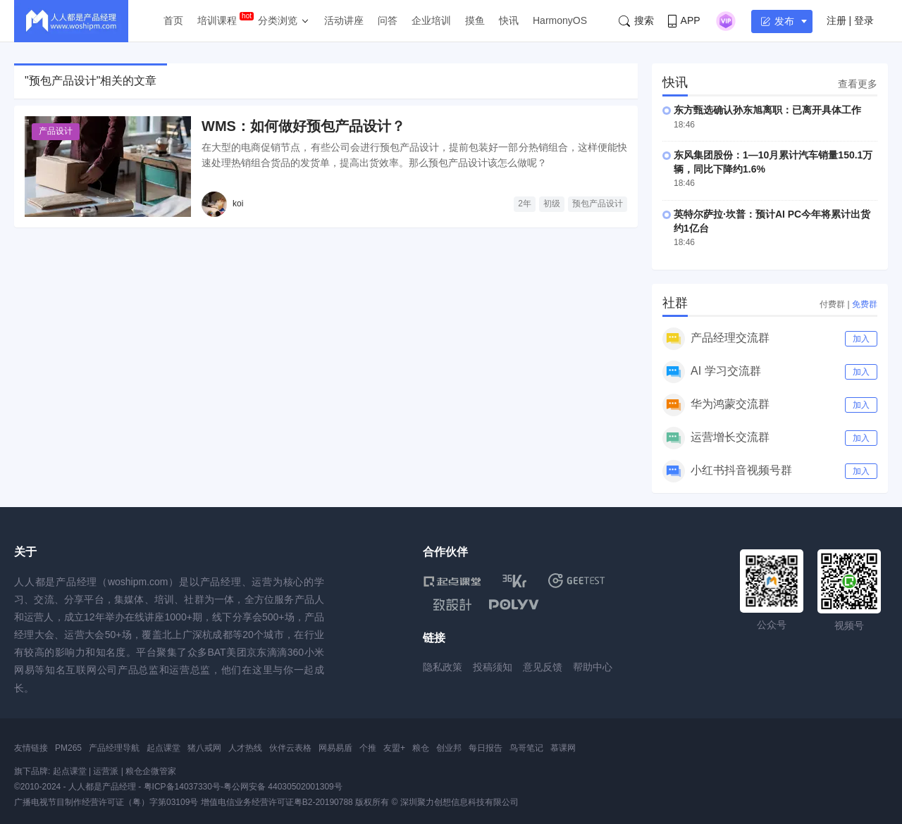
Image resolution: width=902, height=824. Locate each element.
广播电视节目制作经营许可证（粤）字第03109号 (106, 802)
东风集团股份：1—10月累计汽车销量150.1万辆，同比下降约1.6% (773, 162)
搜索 (636, 21)
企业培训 (431, 20)
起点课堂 (163, 748)
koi (238, 203)
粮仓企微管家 (150, 771)
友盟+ (394, 748)
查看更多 (857, 83)
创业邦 (449, 748)
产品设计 (56, 131)
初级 (551, 203)
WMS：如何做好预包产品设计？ (303, 126)
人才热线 (245, 748)
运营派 (105, 771)
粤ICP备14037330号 (182, 787)
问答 (387, 20)
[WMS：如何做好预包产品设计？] (108, 166)
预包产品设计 (597, 203)
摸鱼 (475, 20)
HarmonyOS (560, 20)
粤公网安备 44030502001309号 (282, 787)
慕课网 (563, 748)
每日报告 (485, 748)
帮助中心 (592, 667)
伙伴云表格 (290, 748)
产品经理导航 (114, 748)
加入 (861, 339)
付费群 (832, 304)
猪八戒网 (204, 748)
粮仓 (420, 748)
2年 (524, 203)
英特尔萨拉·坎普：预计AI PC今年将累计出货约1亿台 (772, 221)
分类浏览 (277, 20)
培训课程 (217, 20)
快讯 (509, 20)
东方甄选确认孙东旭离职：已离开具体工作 (767, 110)
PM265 (68, 748)
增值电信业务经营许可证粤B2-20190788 (277, 802)
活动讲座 (344, 20)
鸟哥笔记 (526, 748)
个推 (367, 748)
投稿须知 (492, 667)
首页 (173, 20)
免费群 (864, 304)
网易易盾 (335, 748)
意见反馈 (542, 667)
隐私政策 (442, 667)
